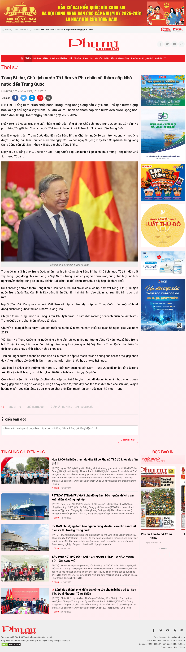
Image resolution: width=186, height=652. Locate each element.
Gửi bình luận (128, 439)
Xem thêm (162, 554)
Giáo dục (77, 58)
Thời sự (28, 58)
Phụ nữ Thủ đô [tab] (150, 458)
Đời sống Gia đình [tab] (154, 461)
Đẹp (91, 58)
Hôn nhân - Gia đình (58, 58)
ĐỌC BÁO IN (162, 452)
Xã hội (45, 58)
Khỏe (85, 58)
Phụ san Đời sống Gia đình (142, 58)
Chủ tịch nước (35, 407)
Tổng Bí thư (14, 407)
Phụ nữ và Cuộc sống (120, 58)
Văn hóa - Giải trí (102, 58)
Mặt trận (37, 58)
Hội (70, 58)
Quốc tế (158, 58)
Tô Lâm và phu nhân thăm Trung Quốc (71, 407)
